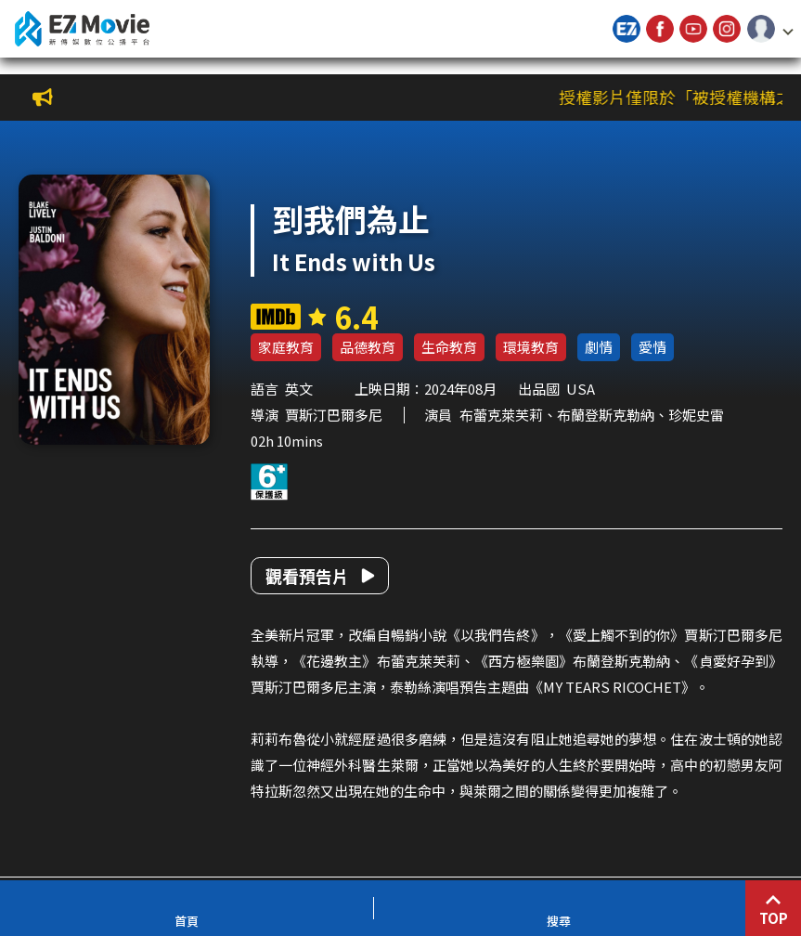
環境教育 (531, 347)
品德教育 (367, 347)
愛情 (652, 347)
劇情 (599, 347)
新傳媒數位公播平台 (81, 28)
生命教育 (449, 347)
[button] (770, 29)
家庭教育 (286, 347)
